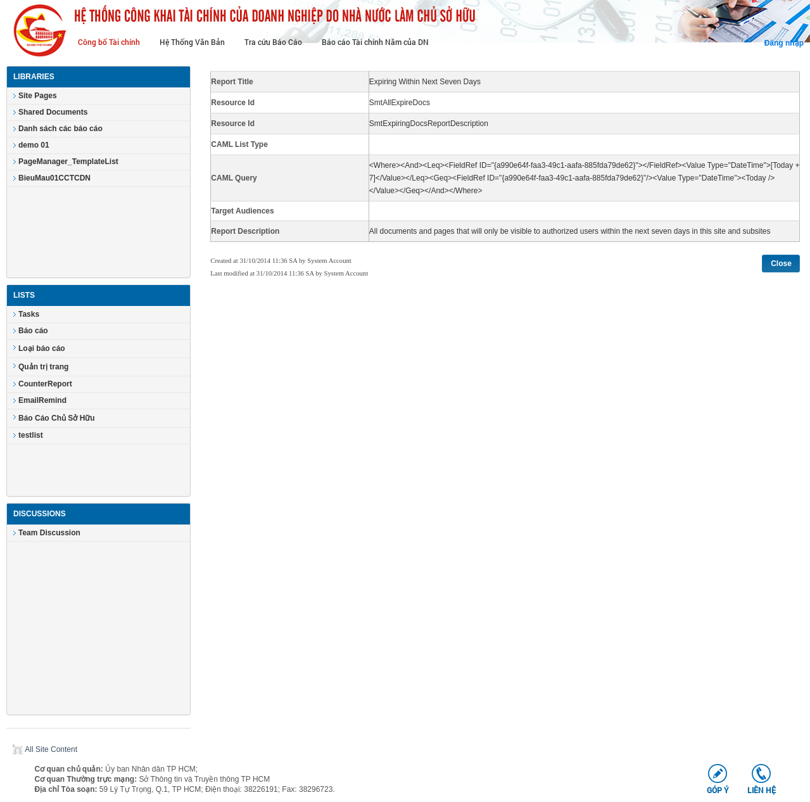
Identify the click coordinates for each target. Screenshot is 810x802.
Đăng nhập (784, 43)
